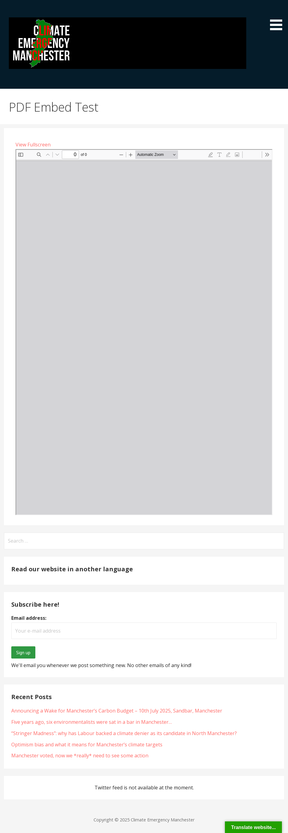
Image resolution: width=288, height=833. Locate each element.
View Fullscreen (33, 144)
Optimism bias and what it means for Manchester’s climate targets (86, 744)
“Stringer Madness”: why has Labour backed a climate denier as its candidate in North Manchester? (124, 733)
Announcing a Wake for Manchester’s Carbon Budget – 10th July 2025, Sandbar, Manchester (116, 710)
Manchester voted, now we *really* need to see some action (79, 755)
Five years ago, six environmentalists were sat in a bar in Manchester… (91, 722)
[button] (278, 16)
